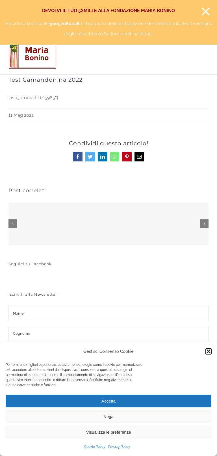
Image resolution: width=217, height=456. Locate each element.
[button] (208, 351)
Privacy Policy (119, 447)
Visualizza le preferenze (108, 432)
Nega (108, 416)
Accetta (108, 401)
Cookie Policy (94, 447)
